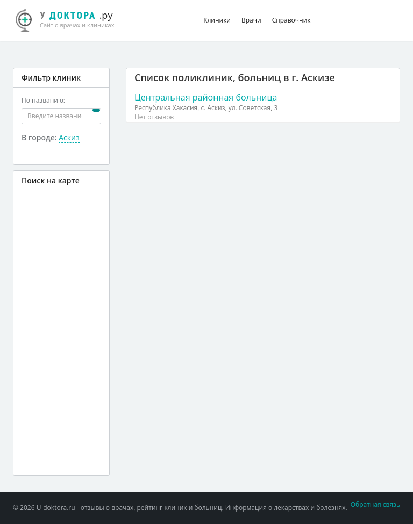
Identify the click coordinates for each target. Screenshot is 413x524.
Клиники (217, 20)
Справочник (291, 20)
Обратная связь (375, 504)
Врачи (251, 20)
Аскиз (69, 137)
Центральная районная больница (205, 97)
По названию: (43, 100)
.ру (71, 19)
